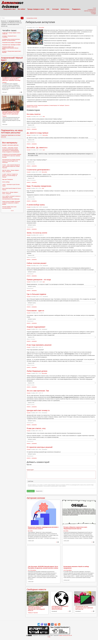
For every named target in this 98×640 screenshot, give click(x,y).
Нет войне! (21, 9)
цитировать (34, 129)
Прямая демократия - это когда (39, 279)
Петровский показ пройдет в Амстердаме (11, 42)
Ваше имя (29, 464)
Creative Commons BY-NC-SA (65, 635)
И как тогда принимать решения (39, 345)
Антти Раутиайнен (32, 570)
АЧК (48, 9)
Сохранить (30, 491)
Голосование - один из (35, 310)
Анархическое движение (43, 105)
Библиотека (65, 9)
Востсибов (41, 27)
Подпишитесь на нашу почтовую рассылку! (12, 131)
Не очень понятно (34, 114)
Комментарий (30, 469)
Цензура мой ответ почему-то (38, 410)
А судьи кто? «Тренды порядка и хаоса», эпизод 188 (11, 33)
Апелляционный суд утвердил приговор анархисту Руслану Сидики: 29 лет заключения (11, 112)
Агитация (55, 9)
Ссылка (28, 116)
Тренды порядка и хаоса (35, 9)
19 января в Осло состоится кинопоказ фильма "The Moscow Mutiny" (11, 40)
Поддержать (76, 9)
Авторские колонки (36, 498)
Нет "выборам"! (60, 105)
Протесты (67, 105)
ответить (29, 129)
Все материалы (9, 142)
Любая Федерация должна (37, 371)
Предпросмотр (39, 491)
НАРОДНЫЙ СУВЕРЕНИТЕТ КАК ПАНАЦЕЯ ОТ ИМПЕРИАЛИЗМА (60, 608)
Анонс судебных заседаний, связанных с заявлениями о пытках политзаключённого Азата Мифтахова (11, 198)
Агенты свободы (6, 182)
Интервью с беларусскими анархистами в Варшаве (11, 52)
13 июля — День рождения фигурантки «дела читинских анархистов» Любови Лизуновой (11, 166)
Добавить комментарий (32, 106)
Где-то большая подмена (36, 294)
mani (44, 116)
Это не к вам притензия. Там (38, 391)
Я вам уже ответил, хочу (36, 428)
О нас (49, 636)
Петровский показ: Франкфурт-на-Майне (11, 44)
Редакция (4, 82)
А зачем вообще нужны (36, 205)
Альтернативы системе (32, 18)
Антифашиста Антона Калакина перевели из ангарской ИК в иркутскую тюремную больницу (11, 79)
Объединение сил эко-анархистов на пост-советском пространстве (84, 608)
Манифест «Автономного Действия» (10, 145)
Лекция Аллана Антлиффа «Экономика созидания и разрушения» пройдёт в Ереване (11, 203)
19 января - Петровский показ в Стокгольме (9, 36)
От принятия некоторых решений (39, 447)
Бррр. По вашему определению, (39, 186)
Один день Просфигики (7, 179)
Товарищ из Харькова (33, 612)
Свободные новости (36, 589)
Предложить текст (9, 9)
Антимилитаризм (53, 105)
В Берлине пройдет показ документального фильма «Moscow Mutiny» (10, 48)
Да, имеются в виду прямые (37, 133)
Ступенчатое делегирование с (38, 170)
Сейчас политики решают (37, 263)
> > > (12, 210)
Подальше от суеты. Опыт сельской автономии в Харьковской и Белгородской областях (36, 608)
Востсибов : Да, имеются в (37, 148)
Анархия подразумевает (36, 327)
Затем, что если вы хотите (37, 233)
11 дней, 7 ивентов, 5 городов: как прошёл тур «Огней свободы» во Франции (10, 175)
